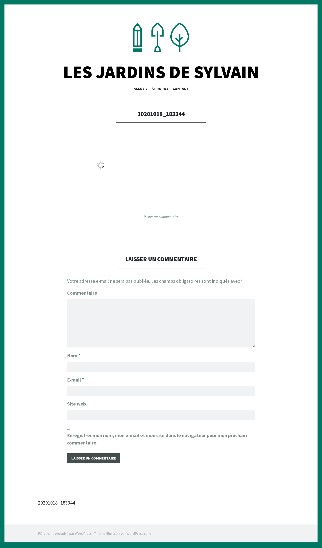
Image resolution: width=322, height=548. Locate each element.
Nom (73, 355)
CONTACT (180, 89)
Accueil (140, 89)
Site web (76, 404)
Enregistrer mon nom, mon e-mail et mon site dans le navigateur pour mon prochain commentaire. (157, 440)
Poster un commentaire (161, 217)
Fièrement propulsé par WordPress (65, 534)
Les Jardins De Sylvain (161, 72)
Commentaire (82, 293)
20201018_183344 (56, 504)
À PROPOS (160, 89)
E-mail (75, 380)
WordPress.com (139, 534)
